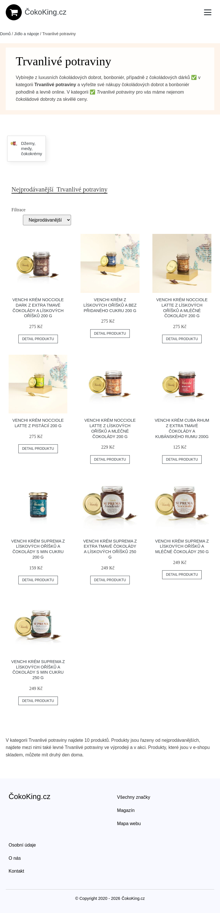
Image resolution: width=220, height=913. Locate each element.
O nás (15, 858)
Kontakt (16, 871)
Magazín (126, 810)
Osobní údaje (22, 845)
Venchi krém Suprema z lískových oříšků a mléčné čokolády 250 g (182, 546)
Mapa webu (129, 823)
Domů (5, 33)
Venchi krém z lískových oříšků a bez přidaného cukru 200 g (110, 305)
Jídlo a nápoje (26, 33)
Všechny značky (133, 797)
